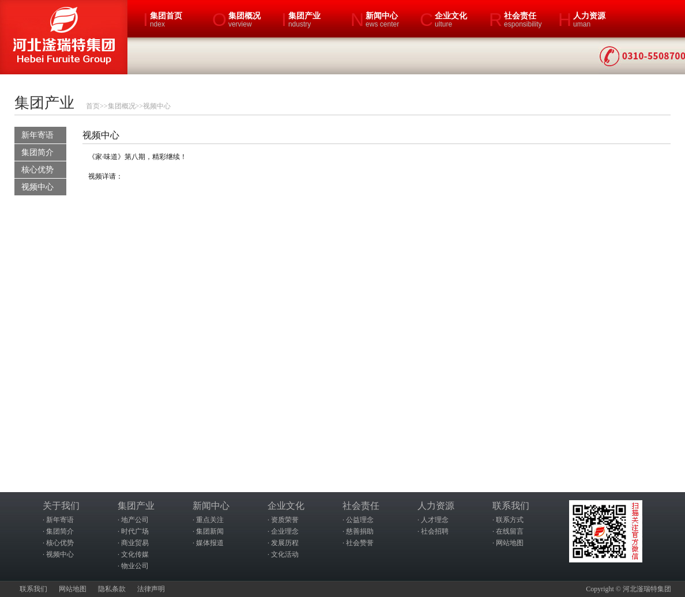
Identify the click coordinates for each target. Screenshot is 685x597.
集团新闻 (210, 531)
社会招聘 (435, 531)
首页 (93, 106)
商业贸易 (135, 543)
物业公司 (135, 566)
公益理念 (360, 520)
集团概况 (122, 106)
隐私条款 (112, 589)
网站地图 (510, 543)
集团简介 (37, 152)
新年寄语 (37, 135)
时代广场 (135, 531)
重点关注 (210, 520)
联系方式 (510, 520)
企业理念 (285, 531)
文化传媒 (135, 554)
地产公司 (135, 520)
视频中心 (157, 106)
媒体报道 (210, 543)
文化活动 (285, 554)
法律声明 (151, 589)
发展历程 (285, 543)
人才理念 (435, 520)
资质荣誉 (285, 520)
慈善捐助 (360, 531)
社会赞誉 (360, 543)
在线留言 (510, 531)
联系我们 (33, 589)
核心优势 (37, 169)
